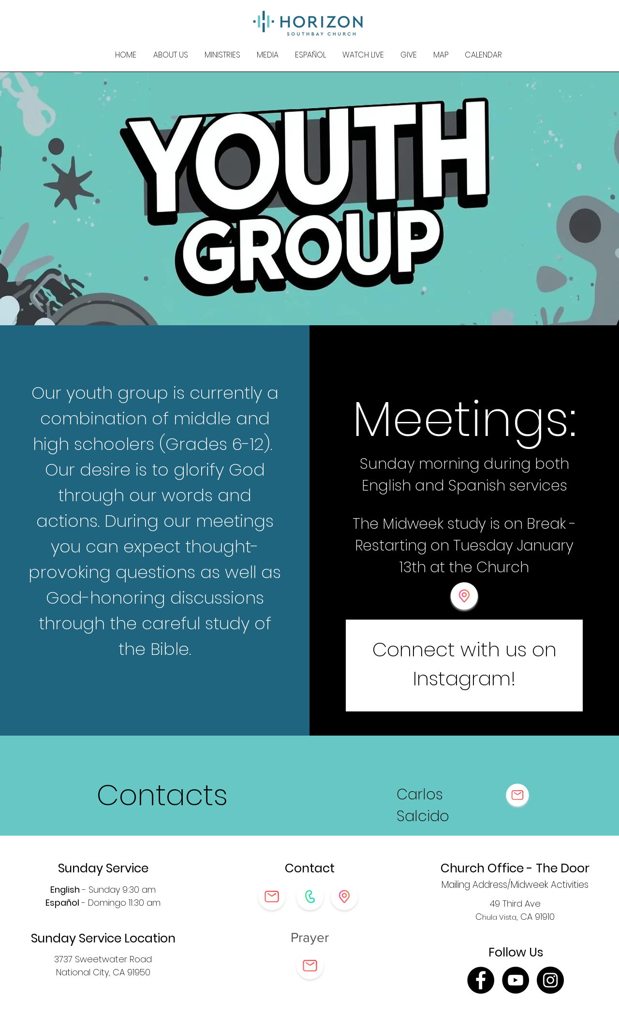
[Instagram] (550, 980)
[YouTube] (515, 980)
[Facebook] (480, 980)
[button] (170, 55)
